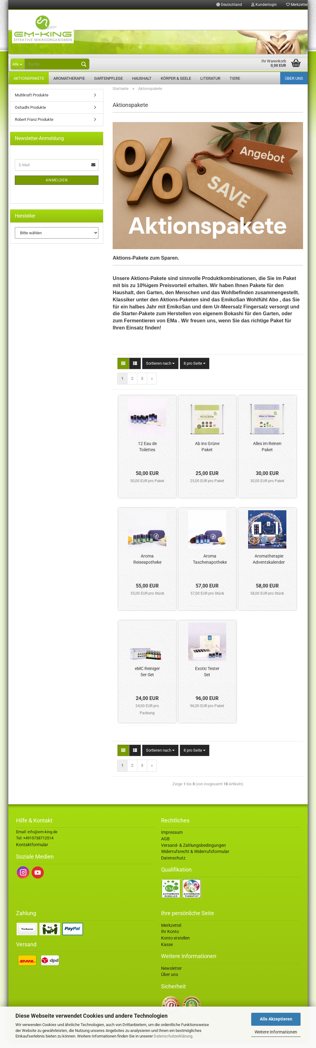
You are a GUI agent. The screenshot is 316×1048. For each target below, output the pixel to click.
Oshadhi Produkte (30, 114)
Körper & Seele (176, 78)
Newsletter (171, 975)
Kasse (167, 951)
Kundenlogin (264, 4)
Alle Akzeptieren (276, 1018)
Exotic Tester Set (207, 678)
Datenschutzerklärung (173, 1036)
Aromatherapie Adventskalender (269, 565)
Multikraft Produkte (31, 102)
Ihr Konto (170, 938)
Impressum (172, 839)
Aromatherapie (69, 78)
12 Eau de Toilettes (147, 453)
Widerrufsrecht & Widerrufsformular (195, 858)
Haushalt (142, 78)
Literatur (210, 78)
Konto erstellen (175, 944)
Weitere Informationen (276, 1031)
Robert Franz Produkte (34, 126)
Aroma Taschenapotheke (210, 565)
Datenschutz (173, 864)
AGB (165, 845)
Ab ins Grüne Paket (207, 453)
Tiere (235, 78)
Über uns (294, 78)
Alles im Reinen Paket (267, 453)
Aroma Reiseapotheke (147, 565)
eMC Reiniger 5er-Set (147, 678)
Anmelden (57, 187)
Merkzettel (297, 4)
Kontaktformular (32, 851)
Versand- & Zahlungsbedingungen (193, 852)
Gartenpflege (108, 78)
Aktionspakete (29, 78)
